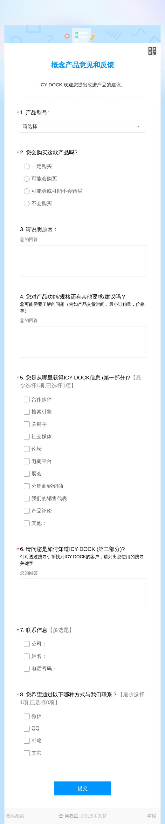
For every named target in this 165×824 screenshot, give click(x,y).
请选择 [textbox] (30, 126)
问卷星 (71, 815)
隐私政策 (15, 815)
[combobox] (82, 126)
